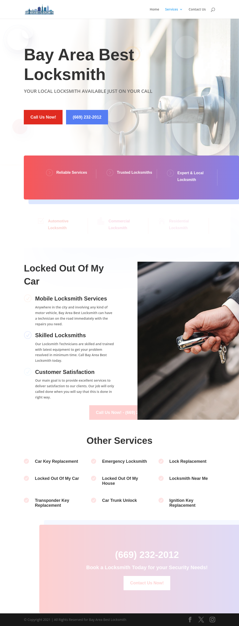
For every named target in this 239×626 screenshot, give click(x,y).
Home (154, 9)
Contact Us (197, 9)
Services (171, 9)
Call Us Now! (43, 117)
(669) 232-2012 (87, 117)
